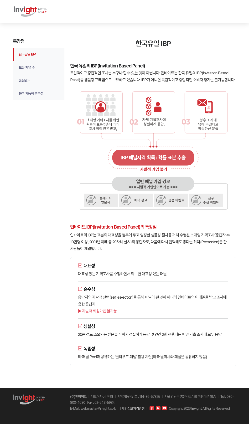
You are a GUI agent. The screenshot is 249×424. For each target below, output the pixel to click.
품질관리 (24, 80)
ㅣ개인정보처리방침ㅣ (133, 408)
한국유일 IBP (27, 54)
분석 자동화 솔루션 (31, 93)
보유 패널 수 (27, 67)
